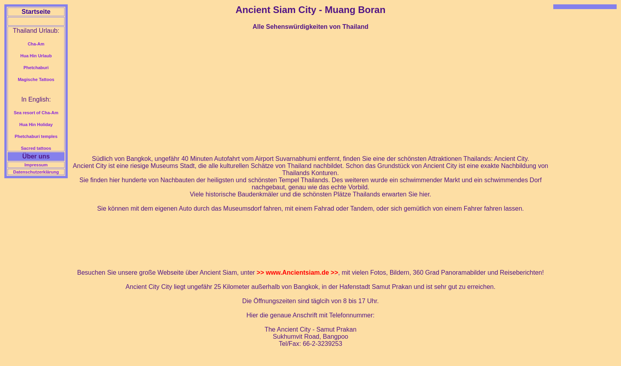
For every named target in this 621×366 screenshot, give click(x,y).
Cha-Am (36, 44)
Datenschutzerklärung (36, 172)
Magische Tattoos (36, 79)
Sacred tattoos (36, 148)
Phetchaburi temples (36, 136)
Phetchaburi (36, 67)
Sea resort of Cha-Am (36, 112)
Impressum (36, 164)
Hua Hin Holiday (36, 124)
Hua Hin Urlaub (35, 55)
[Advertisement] (310, 93)
